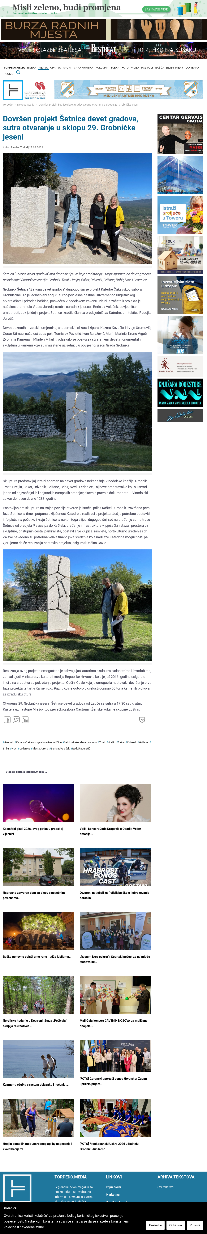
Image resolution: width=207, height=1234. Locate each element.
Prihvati (195, 1225)
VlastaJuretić (40, 748)
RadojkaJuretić (81, 748)
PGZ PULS (147, 67)
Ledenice (24, 748)
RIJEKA (31, 67)
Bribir (6, 748)
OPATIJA (55, 67)
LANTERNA (192, 67)
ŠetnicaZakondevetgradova (80, 742)
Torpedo (8, 104)
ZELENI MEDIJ (174, 67)
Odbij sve (176, 1225)
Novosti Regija (25, 104)
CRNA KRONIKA (83, 67)
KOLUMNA (102, 67)
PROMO (8, 74)
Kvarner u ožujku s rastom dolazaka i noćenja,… (36, 1084)
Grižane (143, 742)
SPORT (67, 67)
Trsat (102, 742)
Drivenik (132, 742)
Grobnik (9, 742)
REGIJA (43, 67)
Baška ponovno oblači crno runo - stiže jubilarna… (37, 957)
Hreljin (111, 742)
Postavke (155, 1225)
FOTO (125, 67)
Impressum (113, 1187)
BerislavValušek (60, 748)
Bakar (121, 742)
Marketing (113, 1194)
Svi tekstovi (165, 1187)
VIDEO (135, 67)
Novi (14, 748)
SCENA (115, 67)
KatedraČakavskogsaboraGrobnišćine (39, 742)
